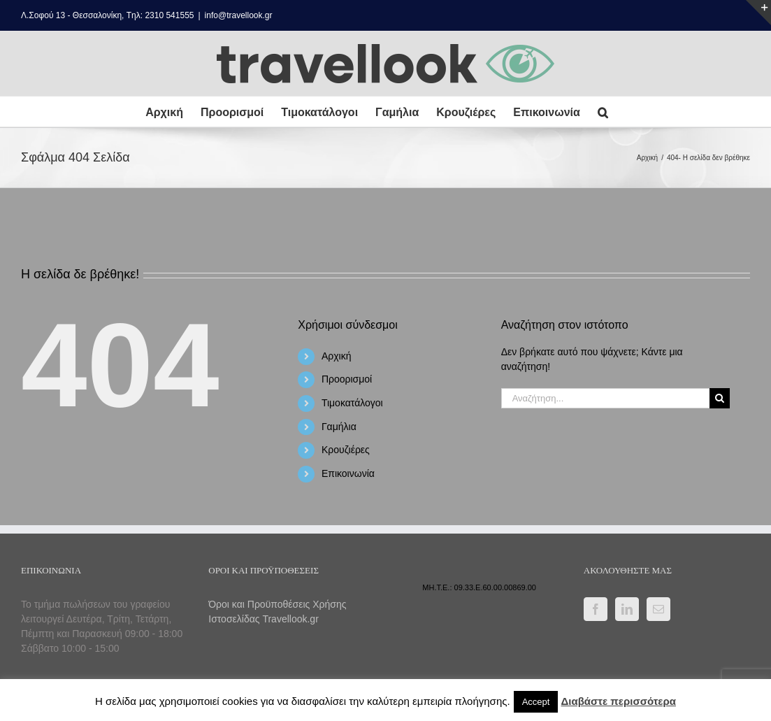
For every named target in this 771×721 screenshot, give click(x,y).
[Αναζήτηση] (719, 398)
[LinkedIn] (627, 609)
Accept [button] (536, 702)
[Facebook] (595, 609)
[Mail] (658, 609)
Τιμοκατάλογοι (352, 402)
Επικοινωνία (348, 473)
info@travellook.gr (239, 15)
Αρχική (337, 356)
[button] (603, 112)
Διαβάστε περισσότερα (618, 701)
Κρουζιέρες (346, 449)
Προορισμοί (347, 379)
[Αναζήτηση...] (605, 398)
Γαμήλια (339, 426)
